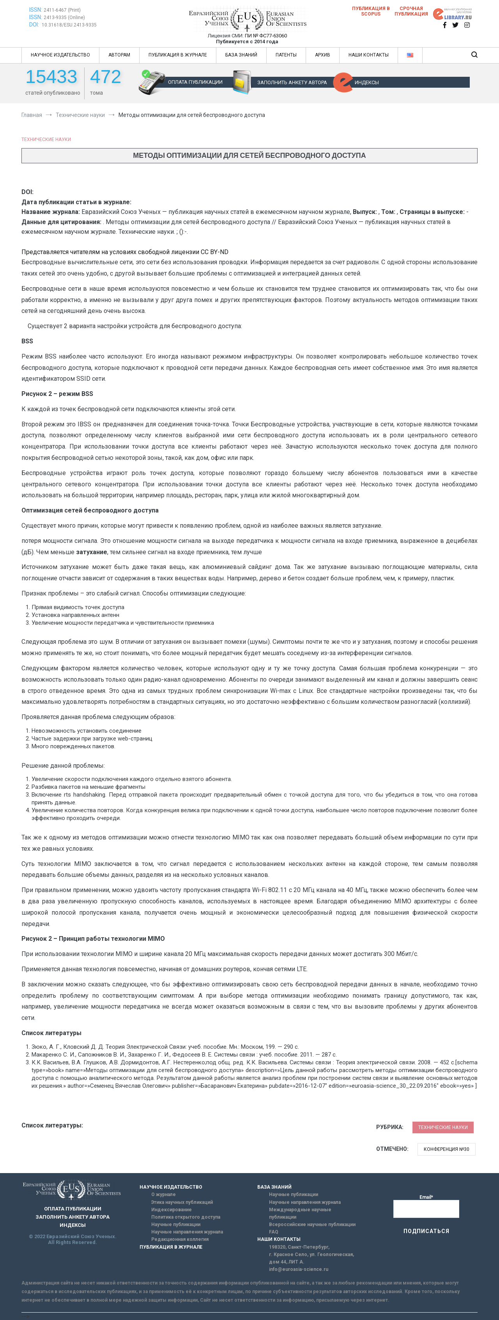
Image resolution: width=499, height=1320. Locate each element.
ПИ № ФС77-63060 (266, 36)
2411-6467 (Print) (62, 10)
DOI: (34, 24)
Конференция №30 (446, 1149)
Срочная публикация (411, 11)
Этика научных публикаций (182, 1202)
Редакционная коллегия (180, 1239)
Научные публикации (175, 1224)
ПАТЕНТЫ (286, 55)
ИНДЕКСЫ (367, 82)
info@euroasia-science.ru (298, 1269)
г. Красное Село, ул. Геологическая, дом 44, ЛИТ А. (311, 1258)
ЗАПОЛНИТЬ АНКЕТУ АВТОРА (292, 82)
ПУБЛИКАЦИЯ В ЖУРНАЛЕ (178, 55)
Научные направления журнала (187, 1232)
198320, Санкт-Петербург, (299, 1247)
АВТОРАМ (119, 55)
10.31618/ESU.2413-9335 (69, 25)
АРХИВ (322, 55)
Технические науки (46, 139)
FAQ (273, 1232)
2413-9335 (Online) (64, 17)
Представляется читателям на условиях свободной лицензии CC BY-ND (124, 252)
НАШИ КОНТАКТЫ (369, 55)
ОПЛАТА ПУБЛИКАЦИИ (195, 82)
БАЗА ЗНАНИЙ (241, 55)
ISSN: (35, 10)
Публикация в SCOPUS (371, 11)
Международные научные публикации (300, 1213)
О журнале (163, 1194)
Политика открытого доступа (185, 1217)
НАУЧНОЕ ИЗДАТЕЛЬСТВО (60, 55)
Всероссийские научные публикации (312, 1224)
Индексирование (171, 1209)
